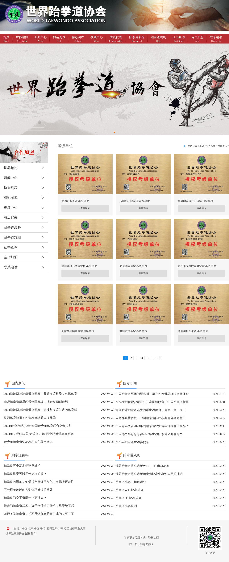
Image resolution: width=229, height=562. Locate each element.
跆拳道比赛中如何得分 (130, 482)
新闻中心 (40, 39)
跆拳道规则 (158, 39)
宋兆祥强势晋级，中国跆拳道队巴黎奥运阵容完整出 (150, 418)
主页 (201, 145)
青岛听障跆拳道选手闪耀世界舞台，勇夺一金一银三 (150, 410)
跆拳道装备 (136, 39)
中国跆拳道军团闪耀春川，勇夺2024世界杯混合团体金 (152, 394)
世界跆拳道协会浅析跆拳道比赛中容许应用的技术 (149, 474)
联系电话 (216, 39)
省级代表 (116, 39)
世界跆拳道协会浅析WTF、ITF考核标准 (142, 466)
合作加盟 (197, 39)
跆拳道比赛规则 (126, 506)
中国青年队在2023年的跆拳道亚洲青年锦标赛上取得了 (152, 426)
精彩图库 (78, 39)
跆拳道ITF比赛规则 (128, 498)
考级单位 (222, 145)
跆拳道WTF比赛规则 (129, 490)
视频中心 (96, 39)
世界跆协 (22, 39)
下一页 (157, 358)
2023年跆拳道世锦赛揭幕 (132, 442)
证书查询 (179, 39)
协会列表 (59, 39)
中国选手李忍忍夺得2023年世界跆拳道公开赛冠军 (149, 434)
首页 (6, 39)
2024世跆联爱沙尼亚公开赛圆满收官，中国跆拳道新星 (152, 402)
